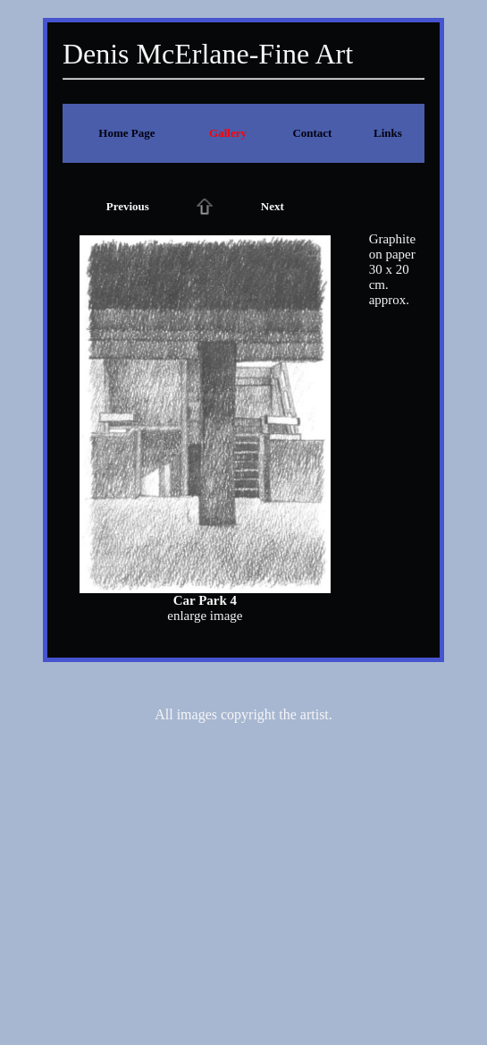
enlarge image (204, 615)
